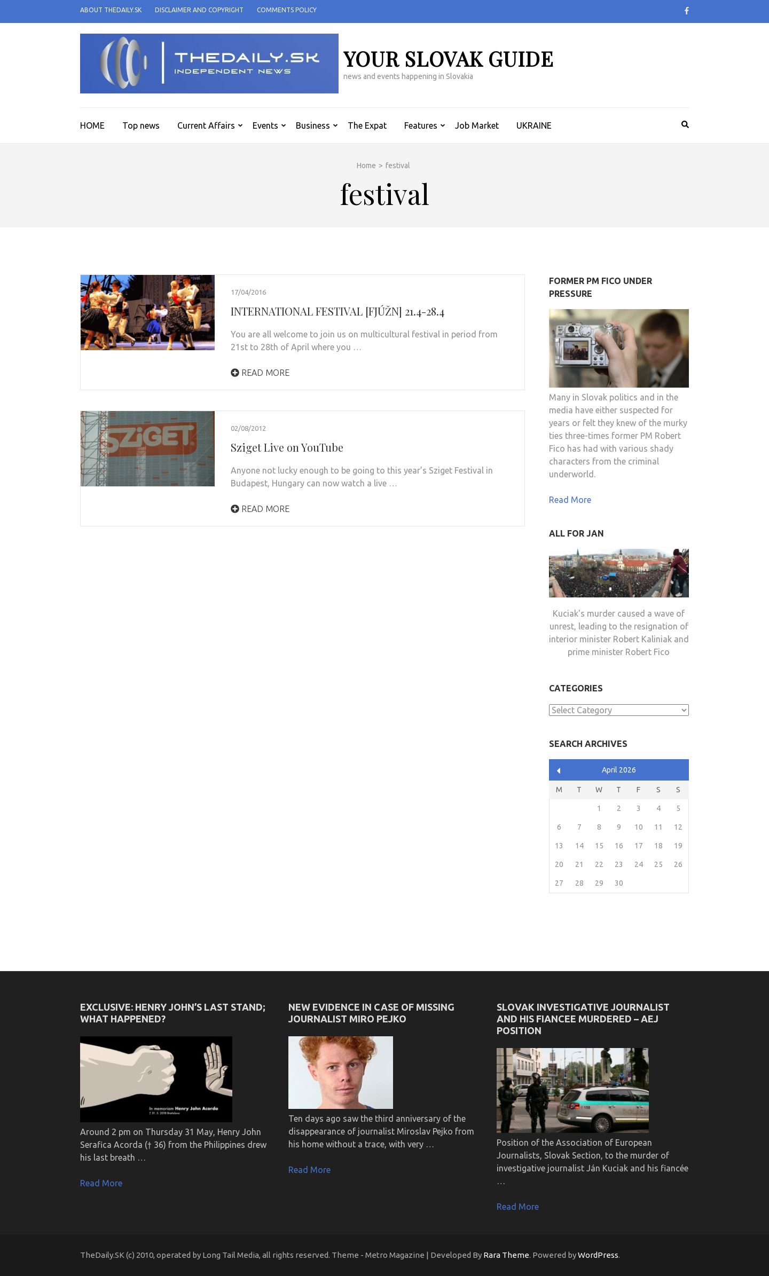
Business (313, 125)
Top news (141, 125)
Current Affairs (206, 125)
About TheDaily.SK (111, 9)
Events (265, 125)
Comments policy (287, 9)
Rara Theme (506, 1254)
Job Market (477, 125)
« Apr (559, 771)
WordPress (598, 1254)
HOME (92, 125)
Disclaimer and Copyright (199, 9)
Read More (260, 372)
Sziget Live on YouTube (287, 447)
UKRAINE (534, 125)
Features (420, 125)
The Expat (367, 125)
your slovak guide (448, 58)
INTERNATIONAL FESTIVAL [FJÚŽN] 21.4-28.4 (337, 311)
